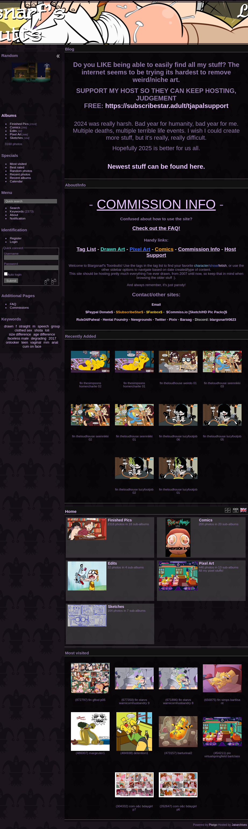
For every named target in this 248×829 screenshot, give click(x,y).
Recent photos (20, 174)
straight (24, 326)
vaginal (35, 342)
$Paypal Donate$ (99, 312)
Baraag (186, 320)
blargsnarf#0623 (223, 320)
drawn (8, 326)
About (14, 215)
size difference (20, 334)
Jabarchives (239, 824)
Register (16, 238)
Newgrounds (141, 320)
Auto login (12, 274)
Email (156, 304)
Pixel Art (15, 134)
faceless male (18, 338)
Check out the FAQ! (156, 228)
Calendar (16, 181)
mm (46, 342)
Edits (13, 130)
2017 (52, 338)
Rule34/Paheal (88, 320)
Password (11, 263)
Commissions (19, 307)
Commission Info (199, 249)
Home (71, 511)
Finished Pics (19, 123)
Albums (8, 115)
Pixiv (173, 320)
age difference (44, 334)
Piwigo (213, 824)
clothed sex (23, 330)
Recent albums (20, 177)
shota (38, 330)
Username (11, 253)
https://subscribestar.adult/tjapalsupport (166, 105)
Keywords (17, 211)
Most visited (18, 163)
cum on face (32, 346)
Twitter (160, 320)
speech (43, 326)
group (55, 326)
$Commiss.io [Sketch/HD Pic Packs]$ (196, 312)
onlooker (12, 342)
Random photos (21, 170)
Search (15, 208)
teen (24, 342)
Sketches (16, 137)
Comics (15, 127)
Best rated (17, 167)
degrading (38, 338)
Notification (18, 218)
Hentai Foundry (115, 320)
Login (14, 241)
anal (55, 342)
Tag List (86, 249)
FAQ (13, 304)
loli (47, 330)
